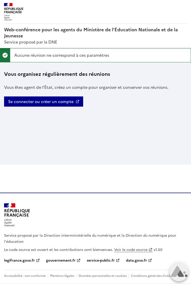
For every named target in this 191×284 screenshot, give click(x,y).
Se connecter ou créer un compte (41, 101)
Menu (184, 6)
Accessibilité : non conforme (25, 276)
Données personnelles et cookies (103, 276)
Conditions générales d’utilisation (155, 276)
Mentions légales (62, 276)
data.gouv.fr (136, 260)
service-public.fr (101, 260)
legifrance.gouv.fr (19, 260)
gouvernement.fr (61, 260)
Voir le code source (131, 249)
